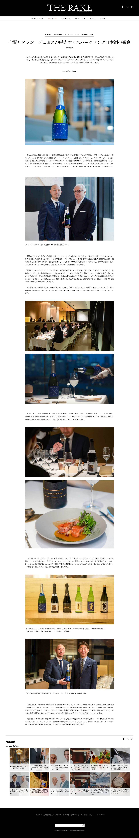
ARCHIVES (66, 19)
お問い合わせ (74, 815)
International (101, 815)
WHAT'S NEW (38, 19)
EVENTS (104, 19)
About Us (39, 815)
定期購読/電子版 (48, 815)
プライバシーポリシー (88, 815)
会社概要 (58, 815)
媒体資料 (66, 815)
